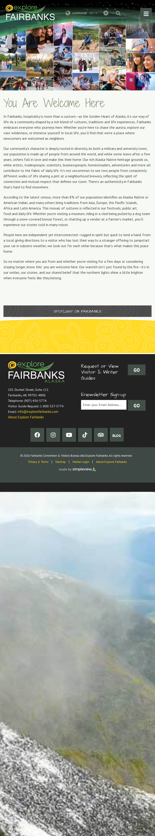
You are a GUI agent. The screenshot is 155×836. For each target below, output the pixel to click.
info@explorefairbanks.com (38, 411)
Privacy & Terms (38, 462)
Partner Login (81, 462)
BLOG (116, 435)
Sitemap (60, 462)
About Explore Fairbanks (26, 417)
